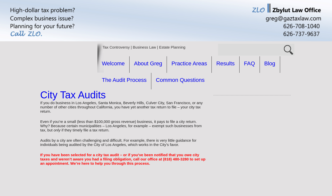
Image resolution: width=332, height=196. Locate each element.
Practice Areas (189, 63)
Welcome (113, 63)
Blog (269, 63)
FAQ (249, 63)
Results (225, 63)
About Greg (148, 63)
